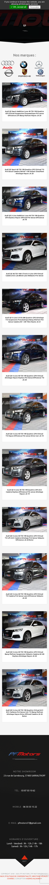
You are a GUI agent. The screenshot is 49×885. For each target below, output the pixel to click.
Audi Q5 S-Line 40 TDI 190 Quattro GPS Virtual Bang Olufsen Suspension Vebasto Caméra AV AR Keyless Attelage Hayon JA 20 (24, 654)
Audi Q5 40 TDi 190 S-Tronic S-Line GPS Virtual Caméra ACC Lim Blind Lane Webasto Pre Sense (24, 275)
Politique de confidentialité (18, 876)
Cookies (10, 878)
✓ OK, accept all (18, 7)
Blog (2, 876)
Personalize (34, 7)
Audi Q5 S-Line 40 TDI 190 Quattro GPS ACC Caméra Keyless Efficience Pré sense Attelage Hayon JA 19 (24, 492)
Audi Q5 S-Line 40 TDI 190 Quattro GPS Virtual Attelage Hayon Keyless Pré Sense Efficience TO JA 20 (24, 378)
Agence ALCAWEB (33, 878)
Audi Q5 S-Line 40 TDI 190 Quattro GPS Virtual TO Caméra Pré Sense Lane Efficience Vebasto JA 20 (24, 596)
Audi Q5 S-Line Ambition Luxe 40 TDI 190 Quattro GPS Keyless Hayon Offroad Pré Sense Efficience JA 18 (24, 217)
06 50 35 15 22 (30, 807)
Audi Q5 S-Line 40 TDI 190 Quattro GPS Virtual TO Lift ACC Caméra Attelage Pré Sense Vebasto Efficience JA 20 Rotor (24, 538)
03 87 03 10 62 (28, 790)
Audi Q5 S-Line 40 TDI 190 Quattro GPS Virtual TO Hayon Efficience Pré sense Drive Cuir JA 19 (25, 435)
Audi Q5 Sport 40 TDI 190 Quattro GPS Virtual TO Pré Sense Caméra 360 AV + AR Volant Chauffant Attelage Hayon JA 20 (24, 171)
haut (24, 861)
